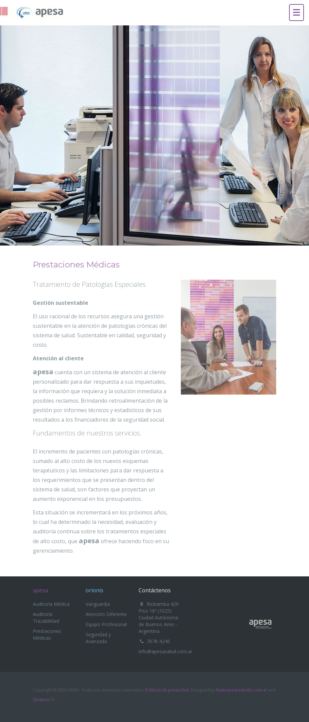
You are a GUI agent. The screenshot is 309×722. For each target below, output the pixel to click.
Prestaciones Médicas (47, 634)
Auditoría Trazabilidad (46, 617)
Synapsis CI (43, 699)
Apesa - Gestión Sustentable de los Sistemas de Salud (260, 624)
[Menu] (296, 12)
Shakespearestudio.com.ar (241, 690)
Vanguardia (98, 604)
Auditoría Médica (51, 604)
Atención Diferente (106, 614)
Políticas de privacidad (167, 690)
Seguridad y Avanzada (98, 637)
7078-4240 (158, 641)
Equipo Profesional (106, 624)
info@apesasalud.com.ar (165, 651)
